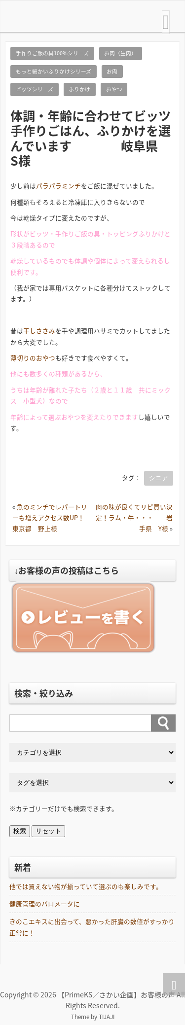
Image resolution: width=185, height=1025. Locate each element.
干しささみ (39, 330)
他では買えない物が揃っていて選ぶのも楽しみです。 (85, 886)
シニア (158, 477)
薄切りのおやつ (32, 357)
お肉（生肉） (120, 53)
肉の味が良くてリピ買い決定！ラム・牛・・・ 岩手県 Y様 (134, 517)
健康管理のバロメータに (44, 903)
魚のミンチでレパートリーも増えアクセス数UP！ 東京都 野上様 (58, 517)
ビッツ (39, 233)
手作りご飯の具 (77, 233)
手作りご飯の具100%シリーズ (52, 53)
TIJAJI (106, 1016)
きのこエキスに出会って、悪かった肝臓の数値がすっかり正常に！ (92, 927)
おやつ (114, 89)
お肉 (112, 71)
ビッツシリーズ (34, 89)
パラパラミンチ (58, 185)
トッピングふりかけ (135, 233)
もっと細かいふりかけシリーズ (53, 71)
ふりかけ (79, 89)
